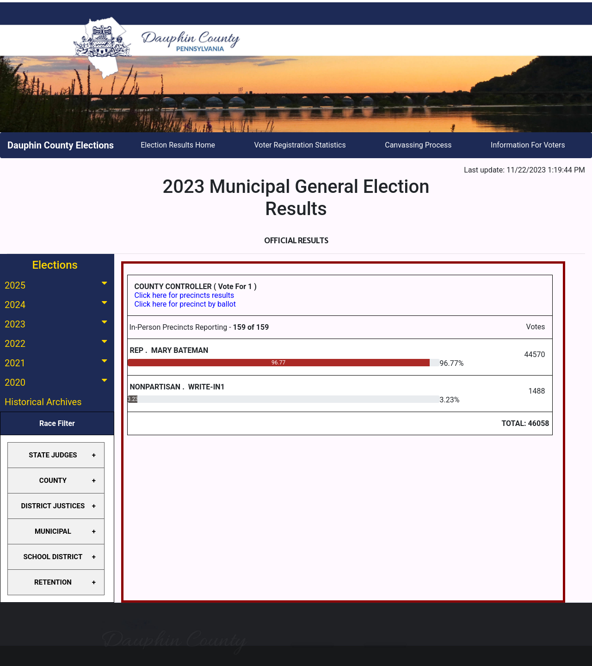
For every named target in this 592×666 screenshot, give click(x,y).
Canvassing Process (418, 145)
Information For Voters (528, 145)
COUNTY (53, 480)
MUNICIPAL (53, 531)
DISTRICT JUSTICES (53, 506)
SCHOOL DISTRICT (53, 557)
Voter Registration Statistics (300, 145)
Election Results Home (178, 145)
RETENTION (53, 582)
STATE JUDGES (53, 455)
